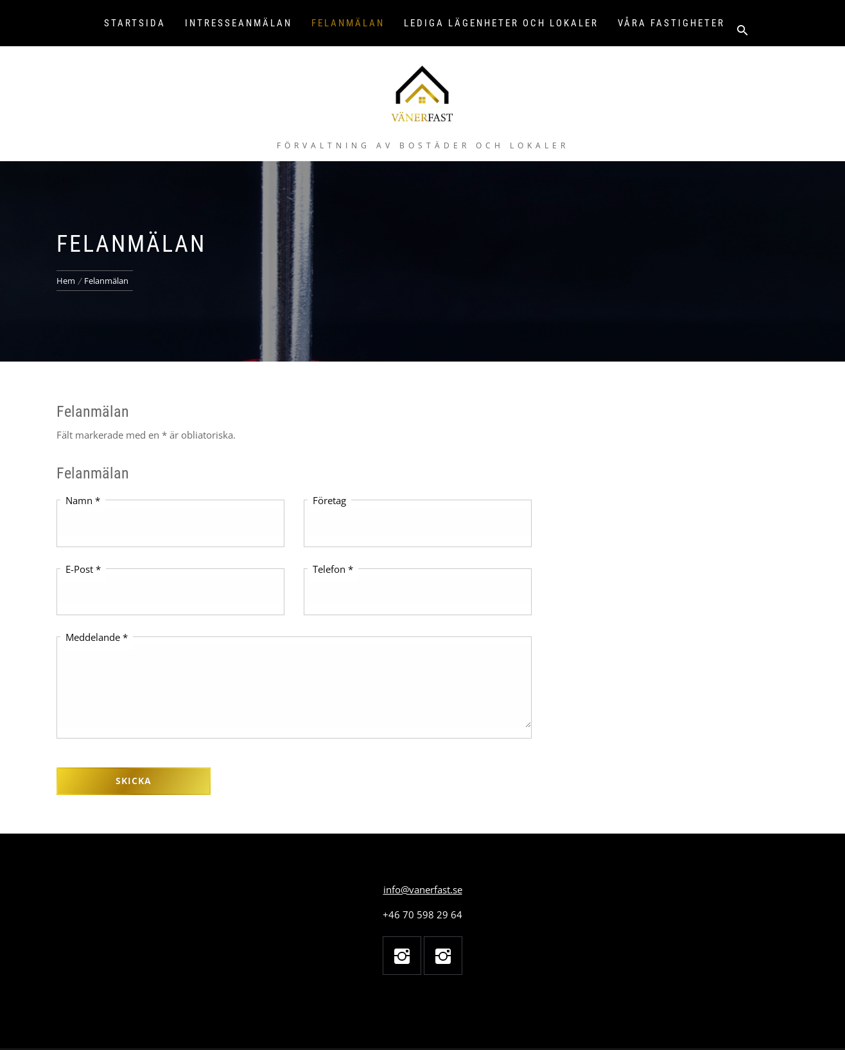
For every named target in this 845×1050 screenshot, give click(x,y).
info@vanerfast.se (422, 889)
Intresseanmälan (238, 23)
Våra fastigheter (671, 23)
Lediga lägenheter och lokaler (501, 23)
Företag (329, 500)
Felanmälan (348, 23)
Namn (82, 500)
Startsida (135, 23)
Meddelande (96, 637)
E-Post (83, 569)
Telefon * (333, 569)
